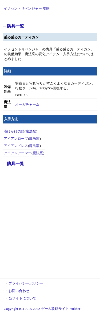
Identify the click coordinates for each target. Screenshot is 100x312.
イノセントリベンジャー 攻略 (27, 8)
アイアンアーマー (17, 153)
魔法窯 (31, 131)
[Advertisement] (50, 225)
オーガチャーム (27, 104)
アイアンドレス (16, 146)
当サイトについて (22, 298)
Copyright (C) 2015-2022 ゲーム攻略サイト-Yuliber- (42, 309)
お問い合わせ (19, 291)
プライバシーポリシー (26, 283)
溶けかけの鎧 (14, 131)
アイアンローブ (16, 139)
